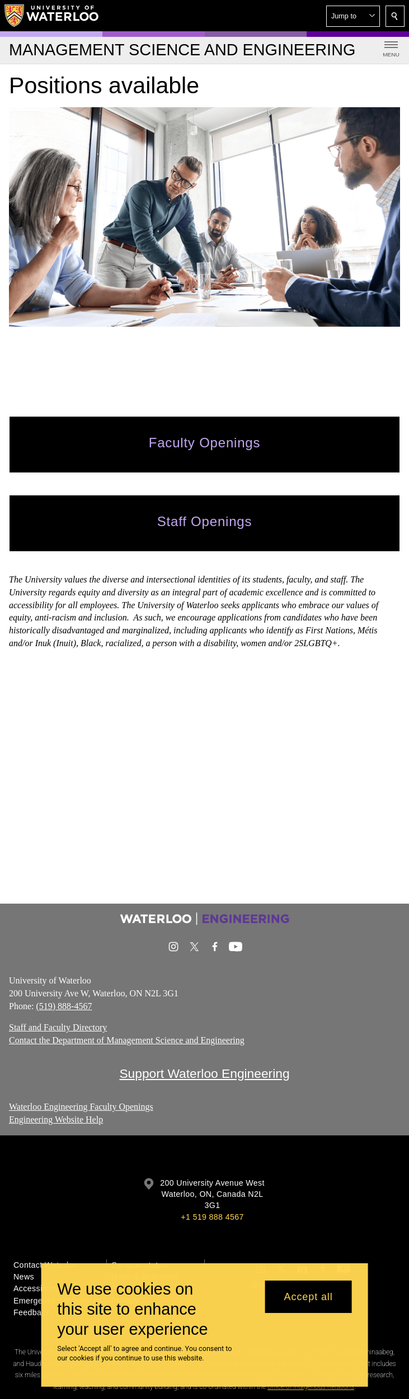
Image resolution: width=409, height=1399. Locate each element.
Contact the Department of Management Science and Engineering (127, 1040)
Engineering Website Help (56, 1119)
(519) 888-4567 (64, 1006)
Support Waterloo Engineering (204, 1073)
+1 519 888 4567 (212, 1216)
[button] (353, 16)
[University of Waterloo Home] (52, 15)
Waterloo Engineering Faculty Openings (81, 1106)
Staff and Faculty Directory (58, 1028)
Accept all (308, 1296)
